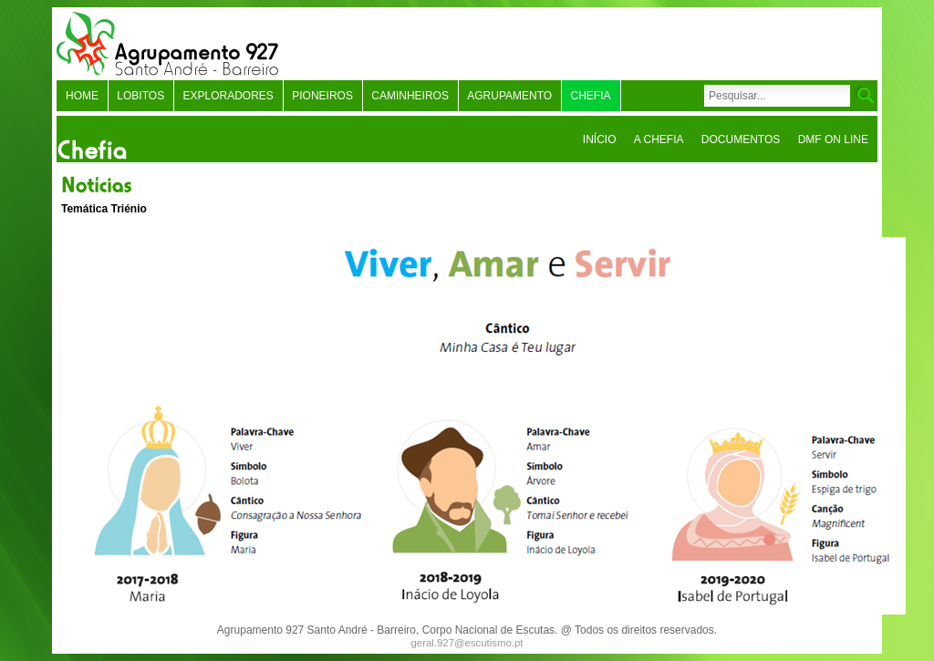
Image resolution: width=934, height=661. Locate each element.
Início (600, 139)
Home (82, 95)
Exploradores (227, 95)
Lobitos (140, 95)
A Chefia (659, 139)
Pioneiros (322, 95)
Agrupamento (509, 95)
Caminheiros (410, 95)
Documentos (740, 139)
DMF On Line (833, 139)
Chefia (591, 95)
